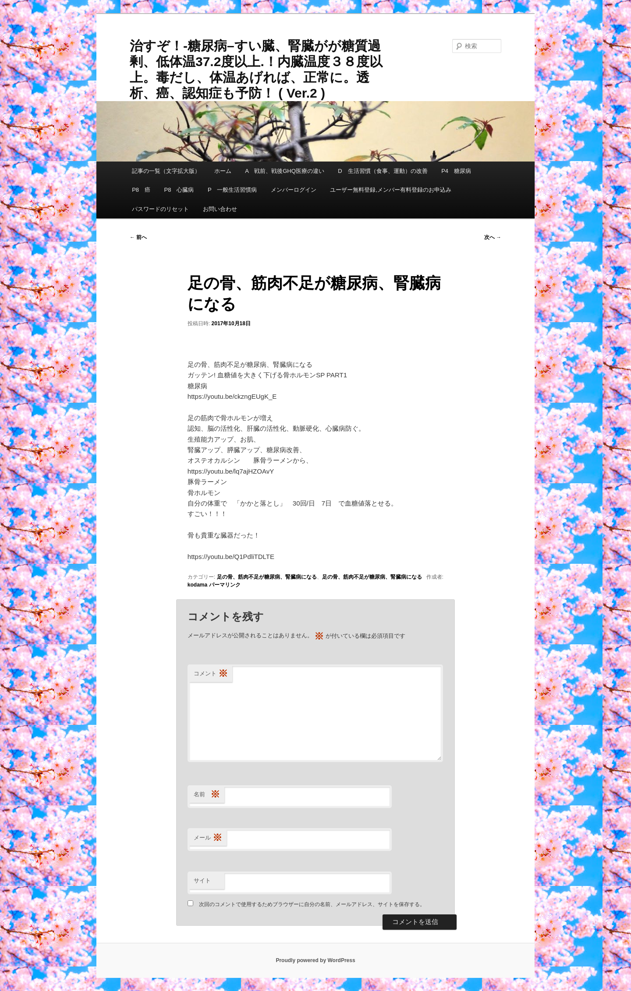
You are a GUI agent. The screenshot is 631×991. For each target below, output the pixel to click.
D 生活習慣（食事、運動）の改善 (382, 171)
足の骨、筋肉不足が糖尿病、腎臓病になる (267, 577)
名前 (207, 794)
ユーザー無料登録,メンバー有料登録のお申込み (390, 189)
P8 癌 (141, 189)
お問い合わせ (220, 209)
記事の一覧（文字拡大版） (166, 171)
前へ (138, 237)
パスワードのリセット (160, 209)
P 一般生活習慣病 (232, 189)
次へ (492, 237)
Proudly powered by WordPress (315, 960)
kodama (197, 585)
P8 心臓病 (179, 189)
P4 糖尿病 (456, 171)
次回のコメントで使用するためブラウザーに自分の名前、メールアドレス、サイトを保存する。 (312, 904)
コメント (211, 674)
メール (208, 838)
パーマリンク (225, 585)
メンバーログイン (293, 189)
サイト (202, 880)
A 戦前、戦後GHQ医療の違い (284, 171)
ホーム (222, 171)
